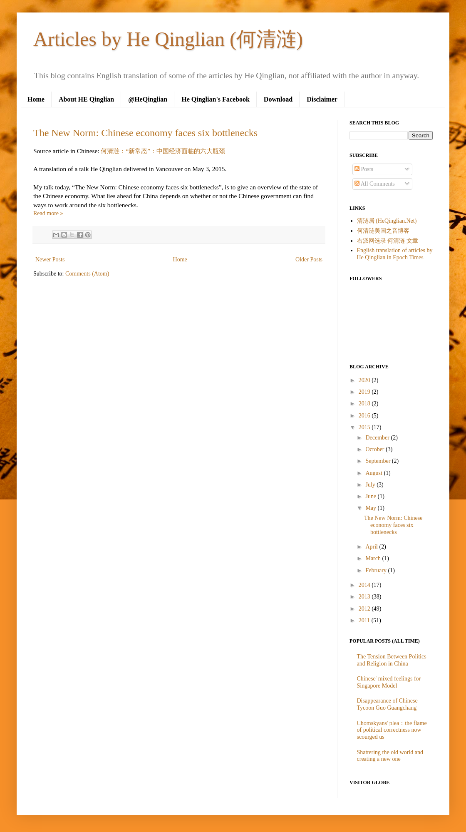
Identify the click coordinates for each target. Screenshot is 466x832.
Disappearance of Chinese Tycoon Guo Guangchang (387, 704)
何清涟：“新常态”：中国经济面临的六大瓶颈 (163, 150)
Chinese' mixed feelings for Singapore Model (389, 682)
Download (278, 99)
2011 (365, 620)
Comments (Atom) (87, 274)
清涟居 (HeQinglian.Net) (387, 221)
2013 (365, 597)
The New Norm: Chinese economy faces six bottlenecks (145, 132)
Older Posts (308, 259)
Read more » (48, 213)
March (373, 558)
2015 (365, 427)
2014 (365, 585)
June (371, 496)
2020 (365, 380)
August (374, 473)
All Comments (374, 184)
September (378, 461)
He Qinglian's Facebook (215, 99)
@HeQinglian (147, 99)
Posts (363, 169)
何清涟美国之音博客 (383, 231)
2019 (365, 392)
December (378, 438)
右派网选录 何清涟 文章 (387, 241)
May (371, 508)
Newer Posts (49, 259)
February (376, 570)
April (372, 547)
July (371, 485)
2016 (365, 415)
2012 (365, 609)
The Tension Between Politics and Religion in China (391, 660)
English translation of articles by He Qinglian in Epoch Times (395, 254)
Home (36, 99)
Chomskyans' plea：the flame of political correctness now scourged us (392, 730)
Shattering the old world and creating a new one (390, 755)
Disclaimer (322, 99)
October (375, 449)
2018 (365, 403)
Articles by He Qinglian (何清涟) (168, 39)
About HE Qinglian (86, 99)
